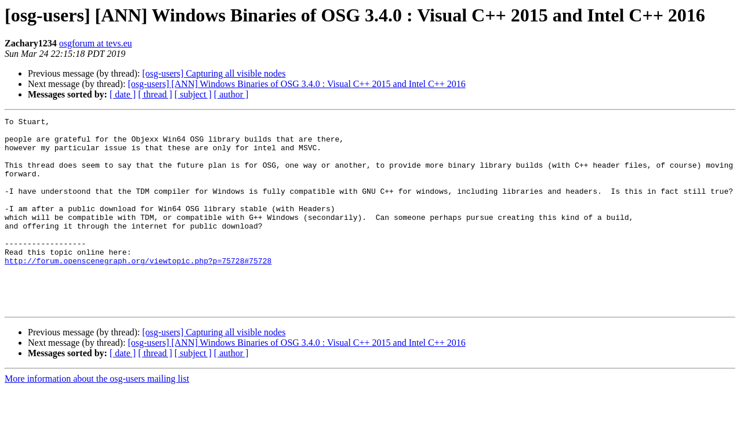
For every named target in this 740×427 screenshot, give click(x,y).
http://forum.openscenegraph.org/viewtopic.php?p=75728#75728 (138, 290)
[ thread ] (155, 94)
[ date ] (123, 94)
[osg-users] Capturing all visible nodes (213, 73)
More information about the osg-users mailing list (97, 417)
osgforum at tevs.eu (95, 43)
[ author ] (231, 94)
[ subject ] (193, 94)
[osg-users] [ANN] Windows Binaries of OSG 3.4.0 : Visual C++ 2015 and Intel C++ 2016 (296, 84)
